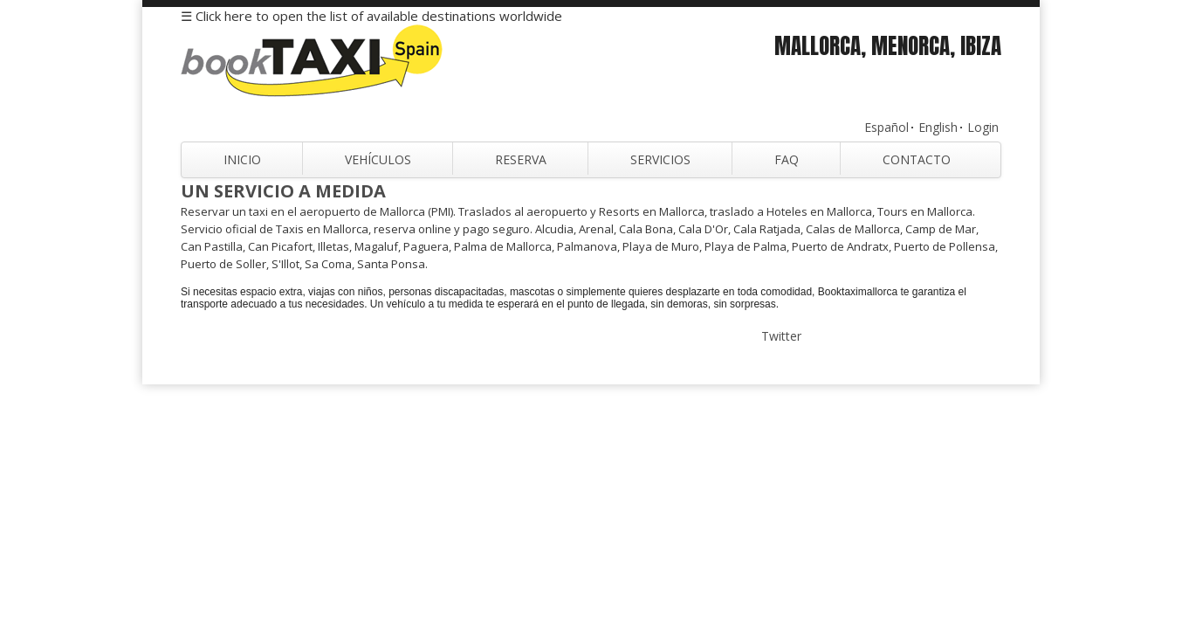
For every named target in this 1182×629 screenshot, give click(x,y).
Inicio (242, 159)
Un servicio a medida (283, 191)
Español (886, 127)
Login (983, 127)
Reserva (520, 159)
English (938, 127)
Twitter (781, 336)
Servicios (660, 159)
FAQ (786, 159)
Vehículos (378, 159)
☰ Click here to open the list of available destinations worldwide (371, 15)
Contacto (917, 159)
